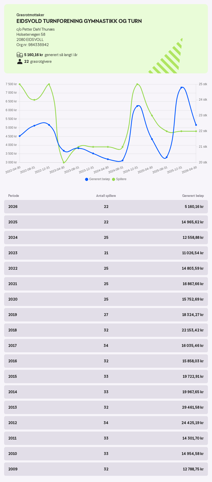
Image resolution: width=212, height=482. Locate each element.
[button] (106, 206)
